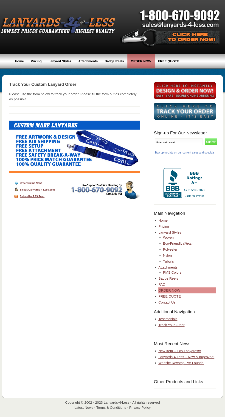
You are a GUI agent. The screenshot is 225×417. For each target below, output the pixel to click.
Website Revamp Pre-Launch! (181, 363)
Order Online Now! (31, 183)
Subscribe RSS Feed (32, 196)
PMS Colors (172, 272)
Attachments (88, 61)
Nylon (167, 255)
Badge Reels (114, 61)
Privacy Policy (140, 407)
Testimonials (167, 319)
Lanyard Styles (59, 61)
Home (19, 61)
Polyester (170, 249)
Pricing (36, 61)
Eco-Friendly (177, 243)
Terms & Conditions (111, 407)
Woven (168, 237)
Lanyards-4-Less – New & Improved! (186, 357)
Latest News (83, 407)
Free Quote (168, 61)
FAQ (161, 284)
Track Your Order (171, 325)
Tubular (168, 261)
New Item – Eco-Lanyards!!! (179, 351)
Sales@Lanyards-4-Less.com (37, 189)
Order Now (141, 61)
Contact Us (166, 302)
